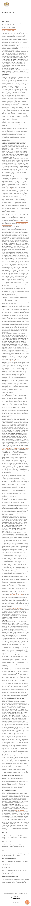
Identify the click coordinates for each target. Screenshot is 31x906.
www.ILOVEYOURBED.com (8, 30)
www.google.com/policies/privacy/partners (12, 360)
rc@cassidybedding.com (22, 222)
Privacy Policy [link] (15, 902)
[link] (6, 4)
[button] (27, 902)
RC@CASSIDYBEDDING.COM (16, 594)
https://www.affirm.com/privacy (11, 189)
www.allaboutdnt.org (20, 810)
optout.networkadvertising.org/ (11, 448)
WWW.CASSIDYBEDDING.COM (9, 29)
